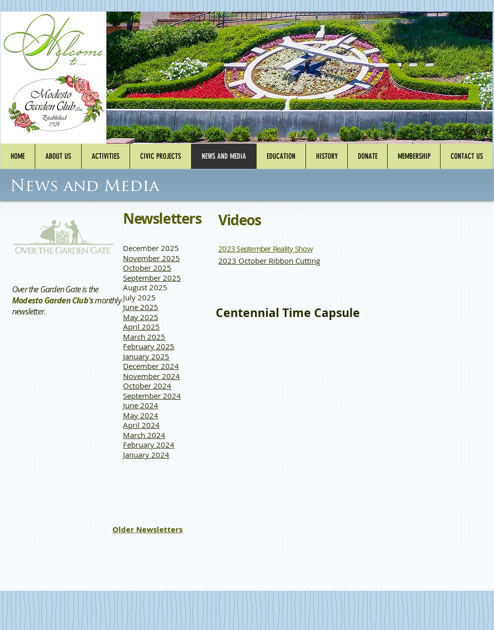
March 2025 (144, 337)
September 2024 (152, 396)
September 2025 (152, 278)
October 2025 (147, 268)
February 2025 (148, 346)
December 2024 (151, 366)
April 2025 (141, 327)
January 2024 (146, 455)
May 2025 (140, 317)
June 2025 (140, 307)
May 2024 (140, 415)
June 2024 (140, 405)
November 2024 (151, 376)
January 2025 (146, 356)
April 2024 (141, 425)
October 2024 (147, 386)
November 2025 (151, 258)
